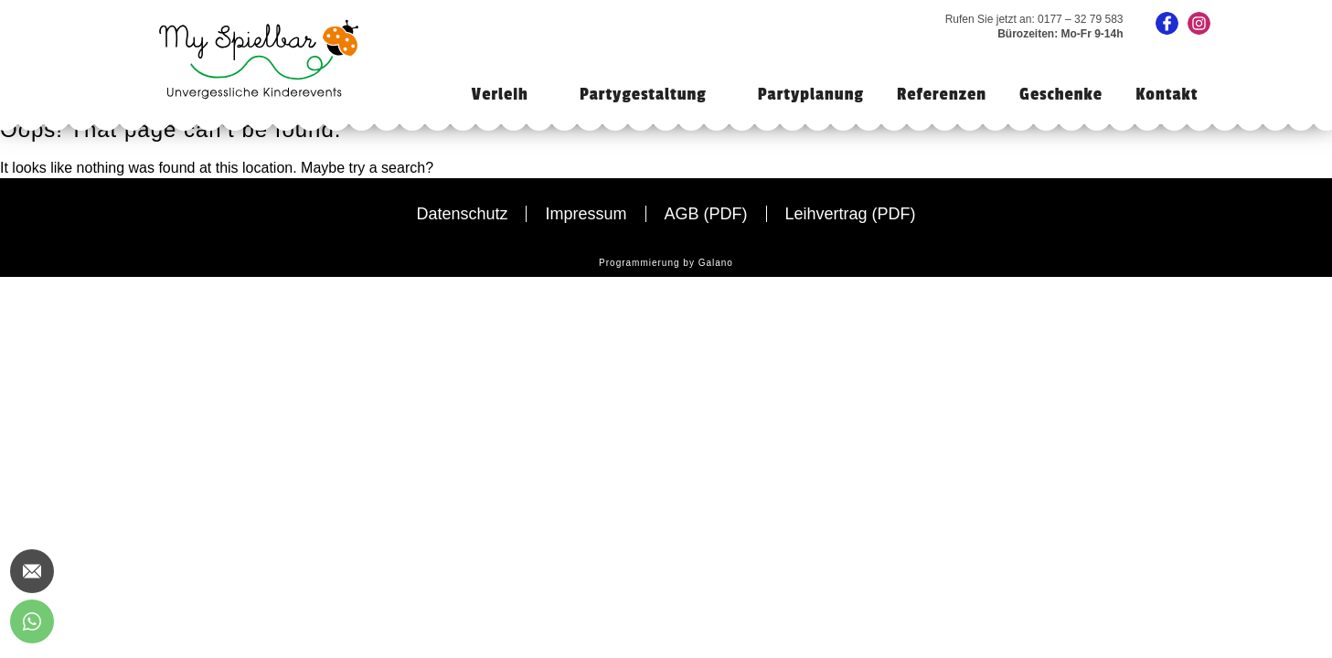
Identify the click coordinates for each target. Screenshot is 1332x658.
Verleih (500, 94)
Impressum (585, 214)
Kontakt (1166, 94)
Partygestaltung (643, 94)
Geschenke (1061, 94)
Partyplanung (811, 94)
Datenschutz (461, 214)
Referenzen (941, 94)
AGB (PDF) (706, 214)
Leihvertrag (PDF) (850, 214)
